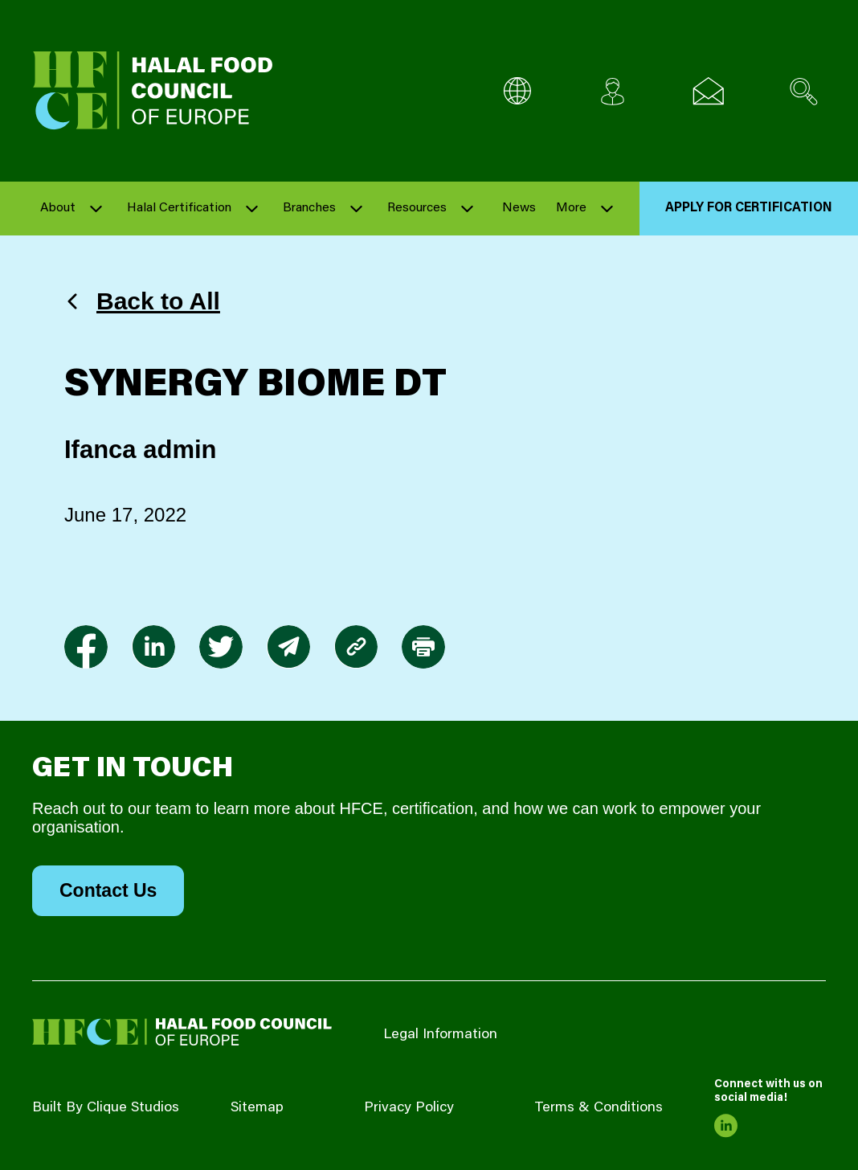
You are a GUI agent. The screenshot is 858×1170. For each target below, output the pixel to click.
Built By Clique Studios (105, 1108)
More (571, 208)
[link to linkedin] (153, 647)
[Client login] (612, 91)
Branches (309, 208)
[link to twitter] (221, 647)
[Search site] (804, 91)
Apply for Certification (748, 208)
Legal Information (440, 1035)
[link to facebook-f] (86, 647)
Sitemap (257, 1108)
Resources (417, 208)
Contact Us (108, 890)
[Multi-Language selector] (517, 91)
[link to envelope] (288, 647)
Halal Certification (179, 208)
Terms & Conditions (598, 1108)
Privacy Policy (409, 1108)
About (58, 208)
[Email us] (708, 91)
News (519, 208)
